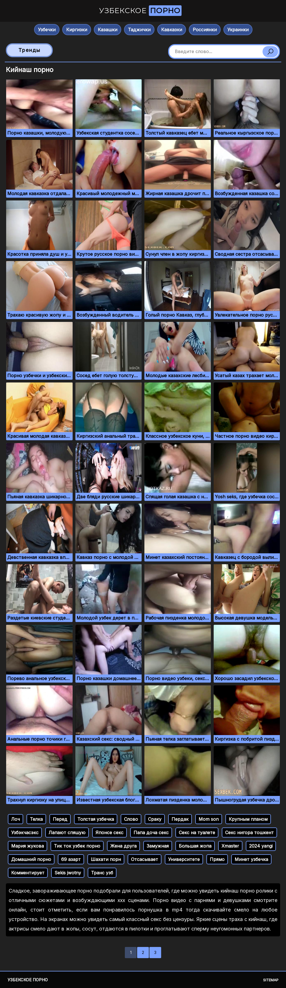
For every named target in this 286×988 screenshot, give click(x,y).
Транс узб (102, 872)
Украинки (238, 29)
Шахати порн (106, 859)
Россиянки (205, 29)
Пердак (180, 819)
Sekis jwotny (67, 872)
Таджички (139, 29)
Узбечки (47, 29)
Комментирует (27, 872)
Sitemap (270, 980)
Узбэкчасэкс (25, 832)
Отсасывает (144, 859)
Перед (60, 819)
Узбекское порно (28, 979)
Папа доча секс (151, 832)
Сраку (154, 819)
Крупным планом (248, 819)
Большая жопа (195, 846)
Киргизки (76, 29)
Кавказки (171, 29)
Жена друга (123, 846)
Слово (131, 819)
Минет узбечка (251, 859)
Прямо (217, 859)
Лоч (15, 819)
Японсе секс (109, 832)
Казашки (107, 29)
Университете (184, 859)
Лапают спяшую (67, 832)
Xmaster (230, 846)
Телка (36, 819)
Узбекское (140, 10)
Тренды (29, 50)
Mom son (209, 819)
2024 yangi (261, 846)
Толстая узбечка (95, 819)
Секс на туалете (197, 832)
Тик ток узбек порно (77, 846)
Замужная (158, 846)
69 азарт (71, 859)
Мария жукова (27, 846)
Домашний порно (31, 859)
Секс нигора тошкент (249, 832)
